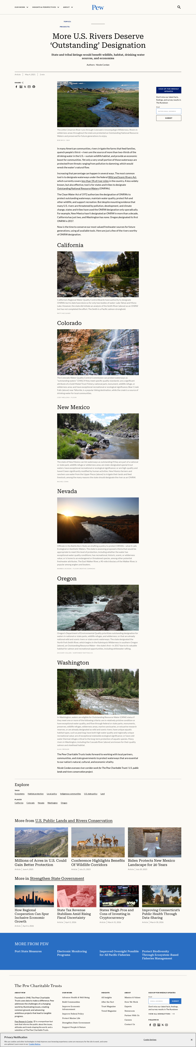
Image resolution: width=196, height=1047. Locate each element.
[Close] (192, 1040)
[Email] (168, 111)
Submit (168, 118)
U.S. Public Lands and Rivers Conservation (74, 820)
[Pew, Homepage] (98, 7)
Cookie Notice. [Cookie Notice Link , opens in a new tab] (35, 1044)
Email (158, 106)
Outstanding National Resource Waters (78, 188)
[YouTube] (166, 1024)
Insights (105, 992)
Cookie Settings (150, 1040)
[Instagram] (154, 1024)
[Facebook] (150, 1024)
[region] (98, 1040)
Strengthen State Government (57, 878)
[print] (33, 86)
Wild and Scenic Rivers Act (122, 176)
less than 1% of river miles (95, 180)
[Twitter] (163, 1024)
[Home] (38, 985)
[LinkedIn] (158, 1024)
